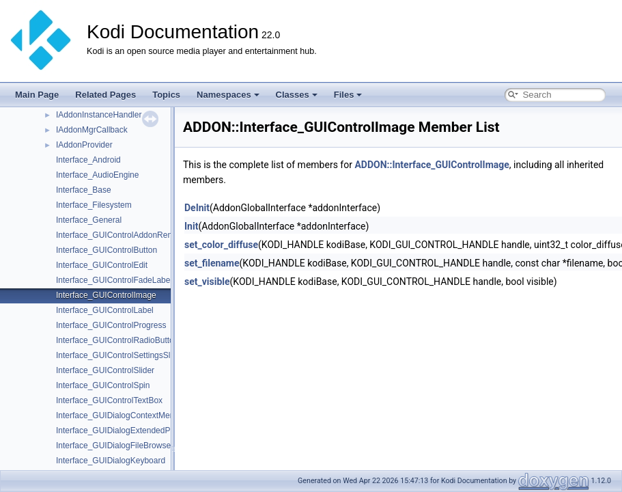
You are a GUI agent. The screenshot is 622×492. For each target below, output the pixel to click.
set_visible (207, 281)
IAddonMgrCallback (92, 130)
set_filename (212, 263)
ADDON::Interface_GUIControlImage (431, 164)
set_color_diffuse (221, 244)
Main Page (37, 95)
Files (348, 95)
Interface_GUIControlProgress (111, 325)
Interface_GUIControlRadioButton (117, 340)
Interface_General (89, 220)
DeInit (197, 207)
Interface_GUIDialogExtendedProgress (126, 430)
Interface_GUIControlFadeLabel (114, 280)
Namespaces (228, 95)
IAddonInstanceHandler (98, 115)
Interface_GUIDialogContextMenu (117, 415)
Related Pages (105, 95)
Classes (296, 95)
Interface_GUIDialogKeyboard (110, 460)
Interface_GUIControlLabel (105, 310)
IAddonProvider (84, 145)
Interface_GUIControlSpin (103, 385)
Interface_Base (83, 190)
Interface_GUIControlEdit (101, 265)
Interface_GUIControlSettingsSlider (120, 355)
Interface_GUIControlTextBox (109, 400)
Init (191, 226)
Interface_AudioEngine (97, 175)
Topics (166, 95)
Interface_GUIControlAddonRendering (125, 235)
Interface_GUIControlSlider (105, 370)
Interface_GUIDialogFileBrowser (114, 445)
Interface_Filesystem (94, 205)
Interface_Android (88, 160)
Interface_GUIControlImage (106, 295)
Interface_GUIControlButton (106, 250)
